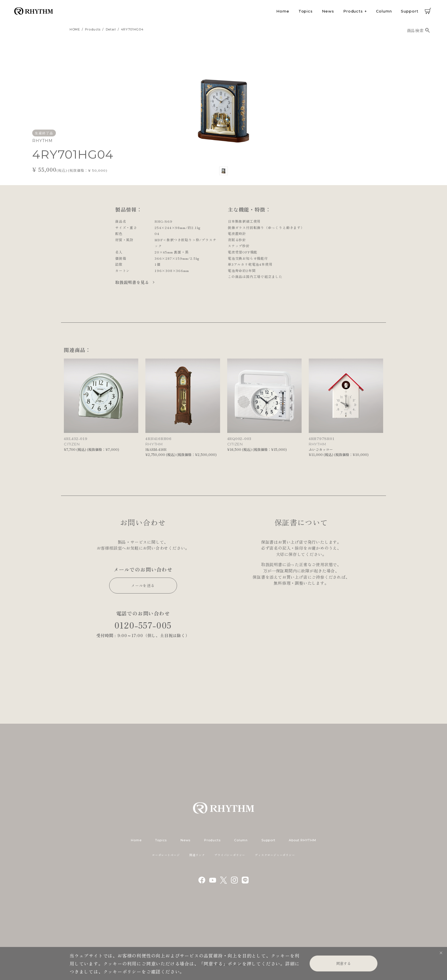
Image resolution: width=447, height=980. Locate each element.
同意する (343, 963)
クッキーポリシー (122, 971)
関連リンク (197, 855)
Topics (305, 11)
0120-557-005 (143, 625)
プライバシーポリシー (229, 855)
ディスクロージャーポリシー (275, 855)
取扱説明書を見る (132, 282)
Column (384, 11)
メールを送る (143, 585)
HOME (75, 29)
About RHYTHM (302, 840)
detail (111, 29)
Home (282, 11)
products (93, 29)
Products (353, 11)
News (328, 11)
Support (409, 11)
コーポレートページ (166, 855)
